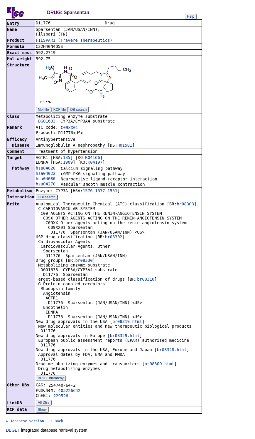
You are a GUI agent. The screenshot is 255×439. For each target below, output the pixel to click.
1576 (88, 191)
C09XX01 (69, 128)
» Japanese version (25, 422)
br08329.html (125, 336)
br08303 (185, 204)
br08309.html (159, 364)
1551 (112, 191)
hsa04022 (45, 174)
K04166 (92, 158)
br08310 (145, 279)
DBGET (13, 430)
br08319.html (127, 322)
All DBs (43, 403)
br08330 (84, 261)
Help (190, 16)
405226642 (69, 391)
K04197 (95, 162)
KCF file (59, 110)
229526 (60, 396)
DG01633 (46, 121)
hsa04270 (45, 184)
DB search (78, 110)
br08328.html (172, 350)
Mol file (43, 110)
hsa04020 (45, 168)
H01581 (124, 145)
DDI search (46, 198)
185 (66, 158)
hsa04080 (45, 179)
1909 (68, 162)
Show (42, 410)
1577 (100, 191)
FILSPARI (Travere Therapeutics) (74, 40)
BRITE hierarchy (51, 379)
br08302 (113, 237)
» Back (56, 422)
